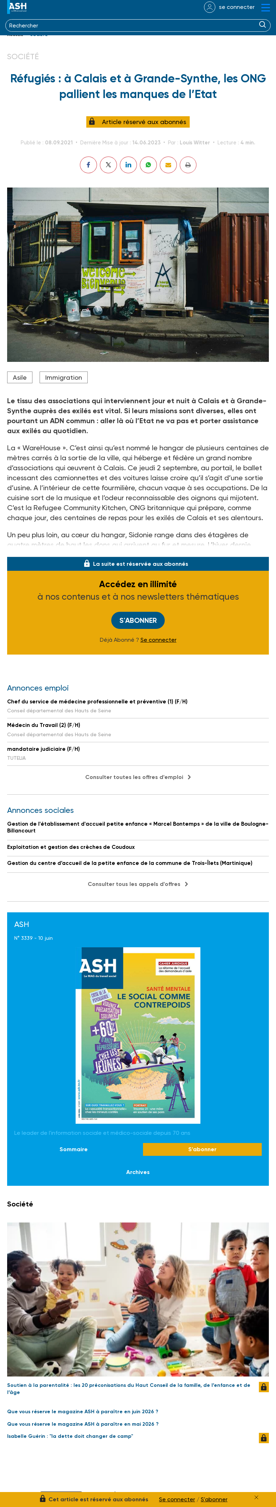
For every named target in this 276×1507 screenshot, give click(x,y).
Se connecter (158, 640)
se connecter (237, 7)
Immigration (63, 377)
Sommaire (74, 1149)
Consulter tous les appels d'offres (134, 884)
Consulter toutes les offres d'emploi (134, 777)
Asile (20, 377)
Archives (138, 1171)
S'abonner (138, 620)
